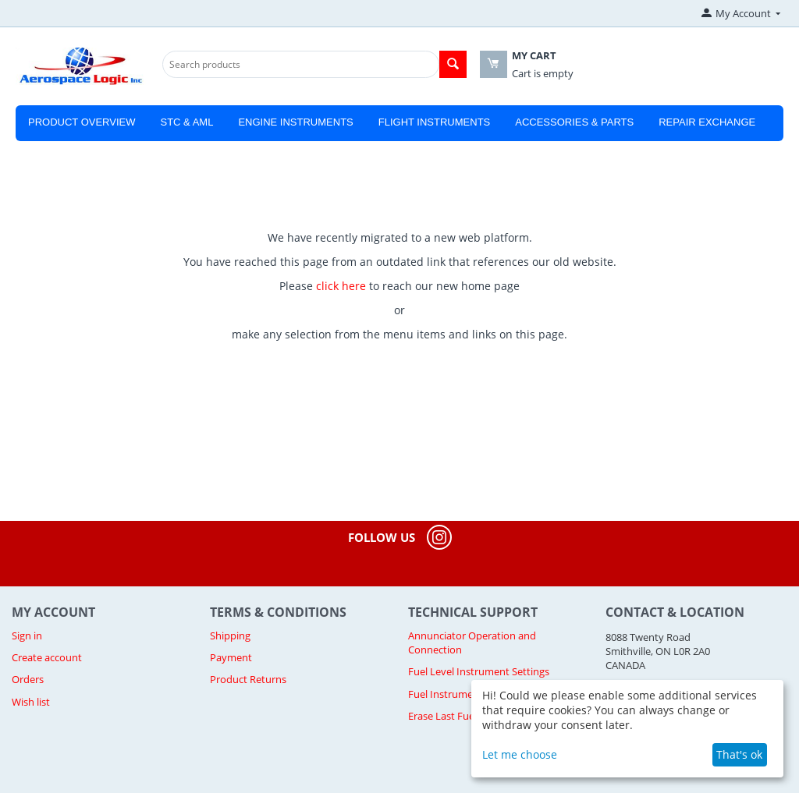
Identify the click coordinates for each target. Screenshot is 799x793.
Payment (231, 657)
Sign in (27, 635)
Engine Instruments (295, 122)
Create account (47, 657)
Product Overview (81, 122)
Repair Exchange (707, 122)
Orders (28, 679)
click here (341, 285)
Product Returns (248, 679)
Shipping (230, 635)
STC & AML (186, 122)
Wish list (31, 702)
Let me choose (519, 754)
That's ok (739, 754)
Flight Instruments (434, 122)
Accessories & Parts (574, 122)
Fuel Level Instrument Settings (478, 671)
